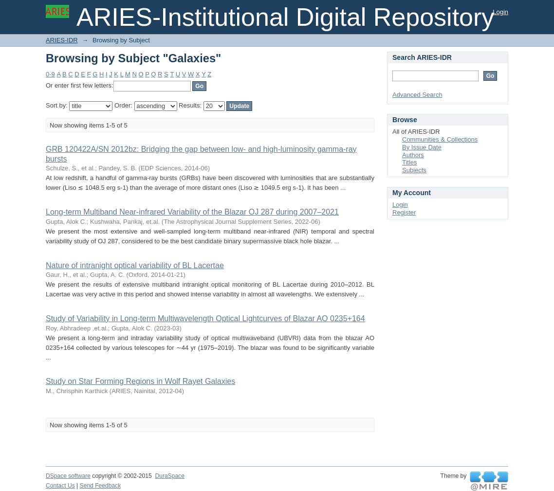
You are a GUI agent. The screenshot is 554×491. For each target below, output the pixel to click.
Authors (413, 155)
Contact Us (60, 485)
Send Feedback (100, 485)
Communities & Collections (440, 139)
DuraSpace (169, 476)
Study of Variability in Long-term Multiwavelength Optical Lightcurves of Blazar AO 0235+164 (205, 318)
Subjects (414, 170)
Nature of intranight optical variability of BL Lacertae (135, 265)
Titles (409, 162)
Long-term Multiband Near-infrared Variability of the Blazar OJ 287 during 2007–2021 (192, 212)
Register (404, 212)
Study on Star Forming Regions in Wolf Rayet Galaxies (140, 381)
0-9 (50, 74)
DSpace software (68, 476)
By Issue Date (422, 147)
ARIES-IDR (62, 40)
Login (500, 12)
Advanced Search (417, 94)
